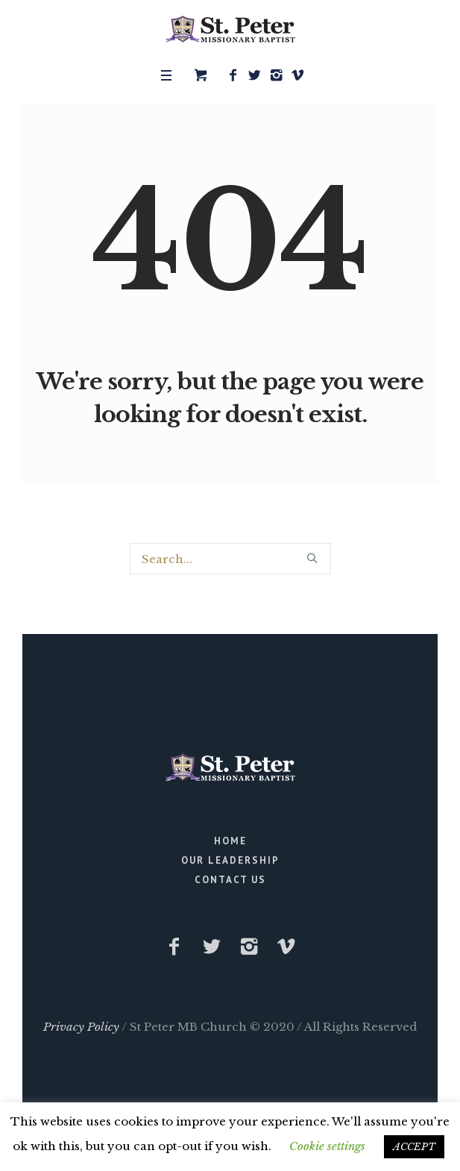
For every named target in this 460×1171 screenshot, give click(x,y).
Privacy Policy (81, 1027)
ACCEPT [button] (414, 1146)
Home (230, 841)
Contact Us (230, 879)
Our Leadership (230, 860)
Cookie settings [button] (327, 1146)
